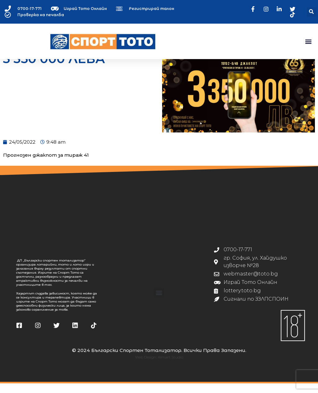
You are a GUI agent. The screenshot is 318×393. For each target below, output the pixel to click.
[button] (311, 12)
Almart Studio (170, 366)
